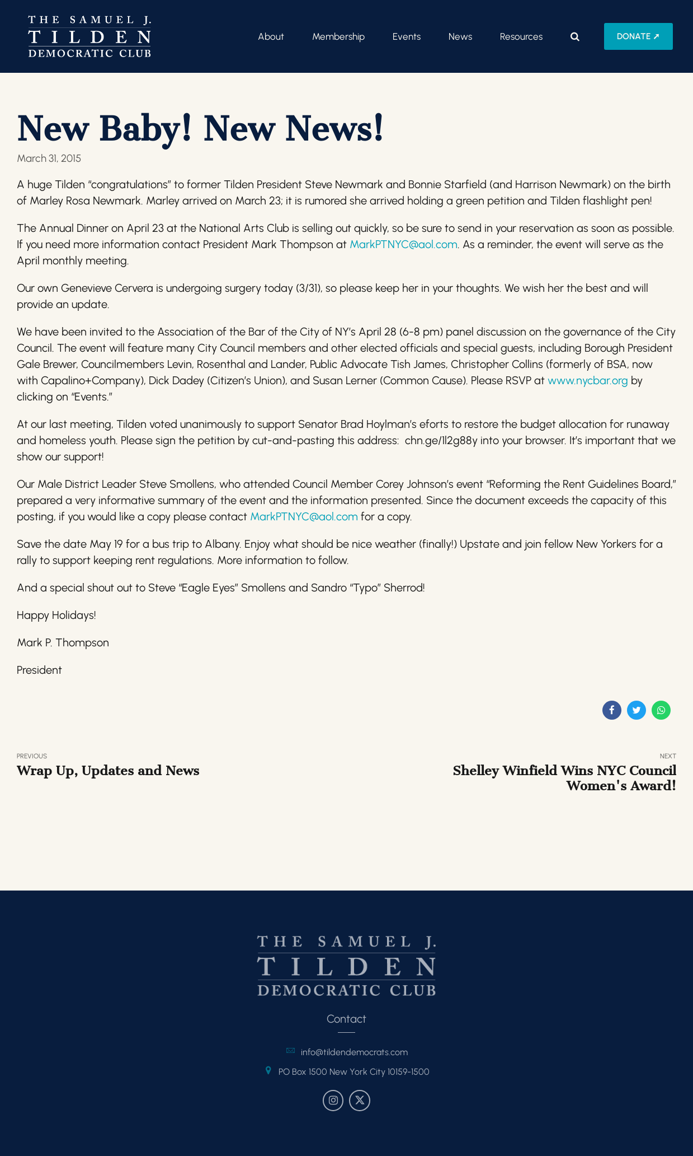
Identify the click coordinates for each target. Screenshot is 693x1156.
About (271, 36)
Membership (338, 36)
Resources (521, 36)
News (460, 36)
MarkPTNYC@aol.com (404, 244)
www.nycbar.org (588, 380)
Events (407, 36)
